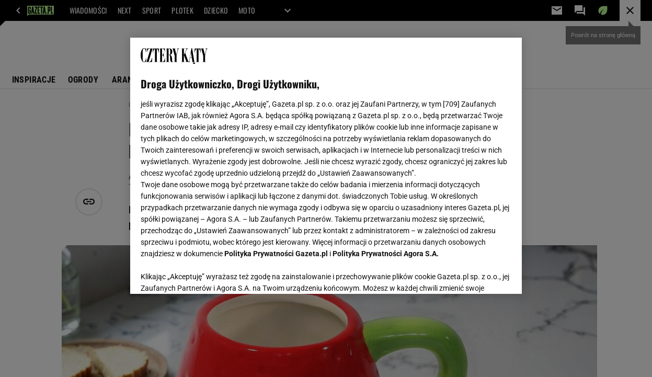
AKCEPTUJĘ (475, 273)
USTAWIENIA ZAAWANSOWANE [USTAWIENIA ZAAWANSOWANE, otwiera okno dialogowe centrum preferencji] (209, 273)
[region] (325, 166)
